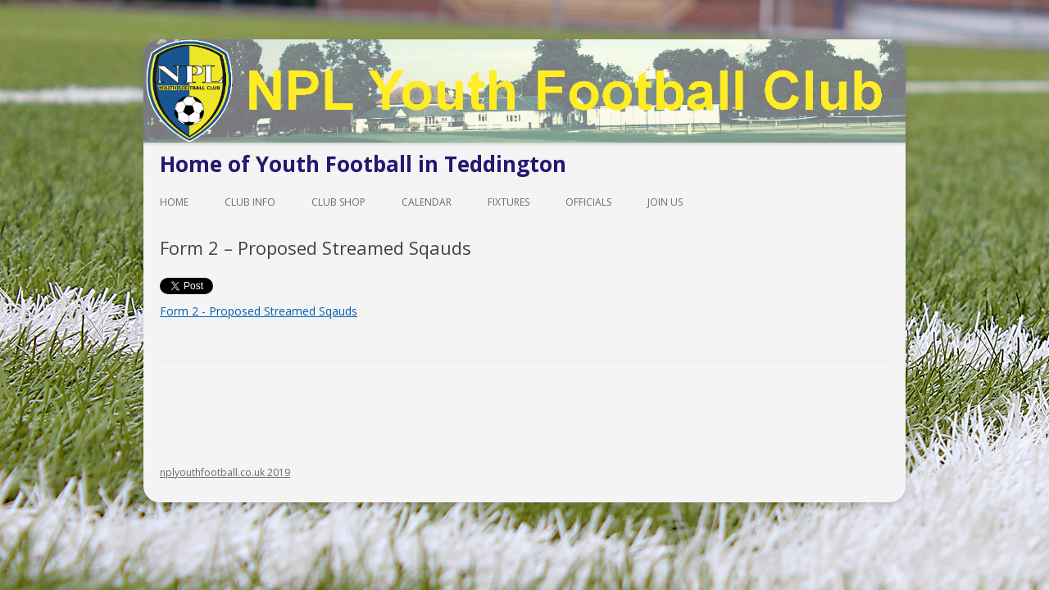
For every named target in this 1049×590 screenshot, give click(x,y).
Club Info (250, 202)
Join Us (665, 202)
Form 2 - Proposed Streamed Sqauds (258, 311)
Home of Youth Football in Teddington (363, 164)
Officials (588, 202)
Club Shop (338, 202)
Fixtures (508, 202)
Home (174, 202)
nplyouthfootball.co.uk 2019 (225, 472)
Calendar (427, 202)
